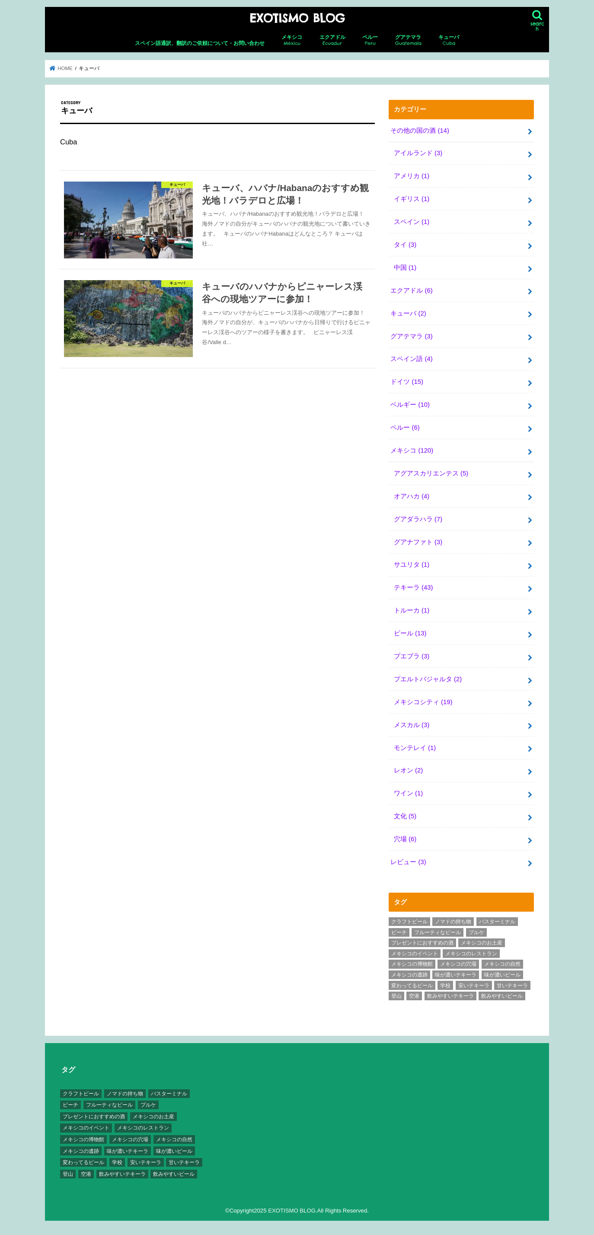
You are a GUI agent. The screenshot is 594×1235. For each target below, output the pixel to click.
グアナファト (418, 542)
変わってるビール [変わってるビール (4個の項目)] (412, 986)
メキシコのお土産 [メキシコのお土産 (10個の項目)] (481, 943)
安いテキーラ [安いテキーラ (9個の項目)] (473, 986)
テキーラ (413, 587)
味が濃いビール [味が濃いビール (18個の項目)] (502, 975)
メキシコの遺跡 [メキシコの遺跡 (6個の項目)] (409, 975)
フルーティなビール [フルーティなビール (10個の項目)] (437, 932)
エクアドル (332, 40)
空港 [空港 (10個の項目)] (414, 996)
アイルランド (418, 153)
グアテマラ (408, 40)
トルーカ (411, 610)
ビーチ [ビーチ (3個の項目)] (399, 932)
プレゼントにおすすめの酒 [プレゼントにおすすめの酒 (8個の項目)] (422, 943)
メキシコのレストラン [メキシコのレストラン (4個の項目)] (471, 954)
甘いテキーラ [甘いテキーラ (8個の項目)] (512, 986)
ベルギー (410, 404)
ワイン (408, 793)
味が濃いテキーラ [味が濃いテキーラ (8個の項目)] (455, 975)
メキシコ (291, 40)
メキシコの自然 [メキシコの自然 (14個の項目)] (502, 964)
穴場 (405, 839)
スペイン (411, 221)
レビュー (408, 861)
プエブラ (411, 656)
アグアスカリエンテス (431, 473)
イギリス (411, 198)
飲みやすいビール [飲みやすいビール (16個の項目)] (502, 996)
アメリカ (411, 175)
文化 (405, 816)
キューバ (448, 40)
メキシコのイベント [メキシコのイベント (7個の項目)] (414, 954)
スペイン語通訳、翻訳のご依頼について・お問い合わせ (200, 43)
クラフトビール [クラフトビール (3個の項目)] (409, 922)
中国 (405, 267)
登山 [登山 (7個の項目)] (396, 996)
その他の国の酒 (419, 130)
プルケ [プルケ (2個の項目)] (476, 932)
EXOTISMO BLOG (297, 18)
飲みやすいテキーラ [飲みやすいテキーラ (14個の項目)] (450, 996)
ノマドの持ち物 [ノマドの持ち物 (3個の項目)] (453, 922)
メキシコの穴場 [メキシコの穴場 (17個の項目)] (458, 964)
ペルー (370, 40)
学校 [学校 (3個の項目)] (445, 986)
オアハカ (411, 496)
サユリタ (411, 564)
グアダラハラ (418, 519)
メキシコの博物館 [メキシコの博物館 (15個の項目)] (412, 964)
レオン (408, 770)
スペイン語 (411, 358)
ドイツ (406, 381)
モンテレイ (415, 747)
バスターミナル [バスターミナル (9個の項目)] (497, 922)
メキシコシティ (423, 702)
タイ (405, 244)
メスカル (411, 724)
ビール (410, 633)
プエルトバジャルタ (428, 679)
